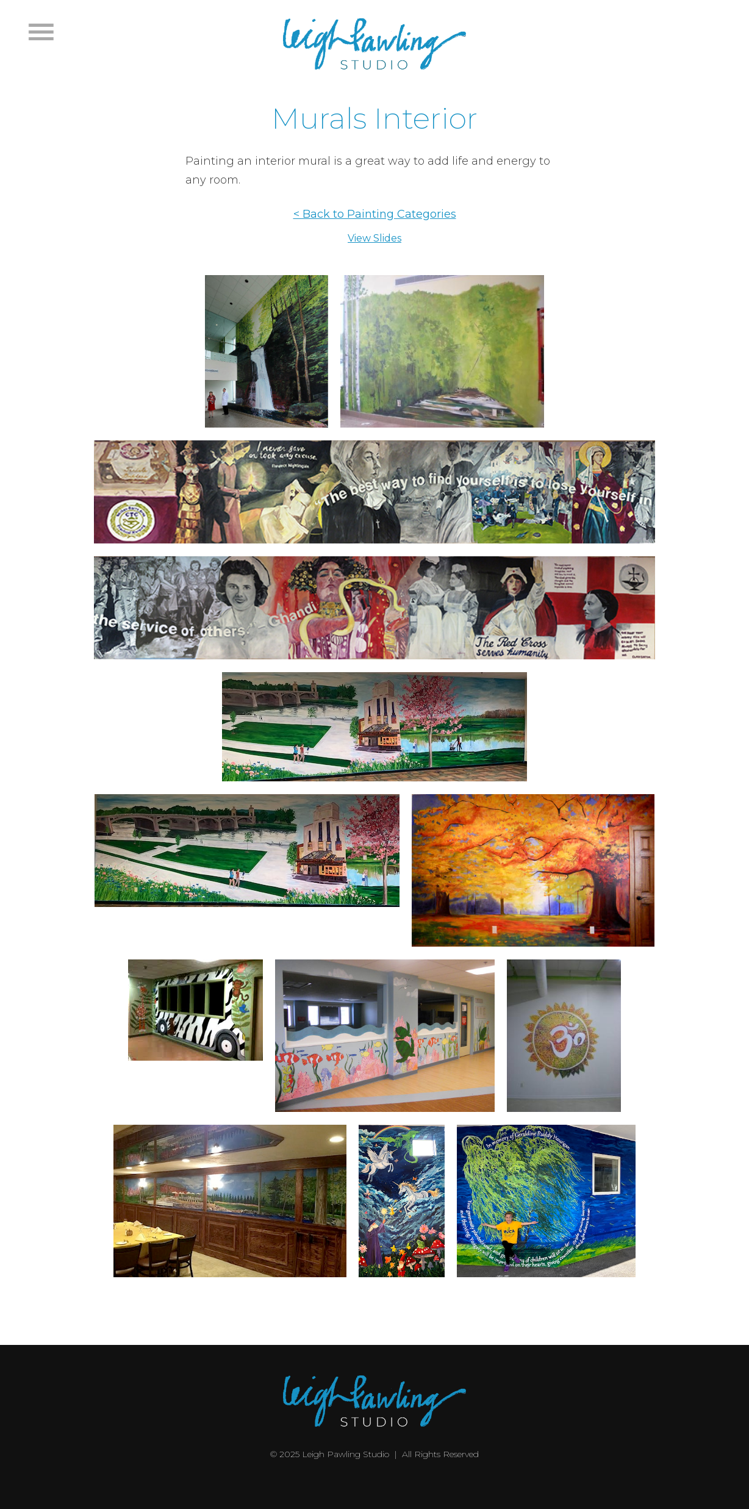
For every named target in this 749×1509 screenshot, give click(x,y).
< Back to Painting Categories (374, 214)
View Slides (374, 238)
